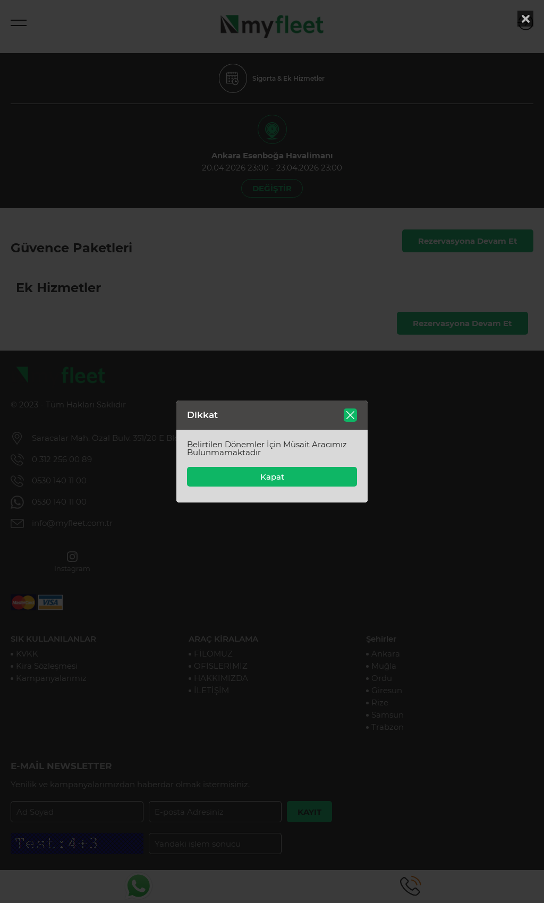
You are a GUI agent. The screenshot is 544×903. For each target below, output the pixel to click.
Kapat (272, 477)
